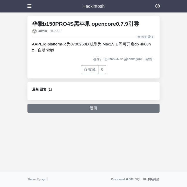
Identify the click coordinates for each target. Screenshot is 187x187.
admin (42, 30)
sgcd (44, 179)
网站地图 (154, 179)
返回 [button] (93, 108)
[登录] (157, 6)
